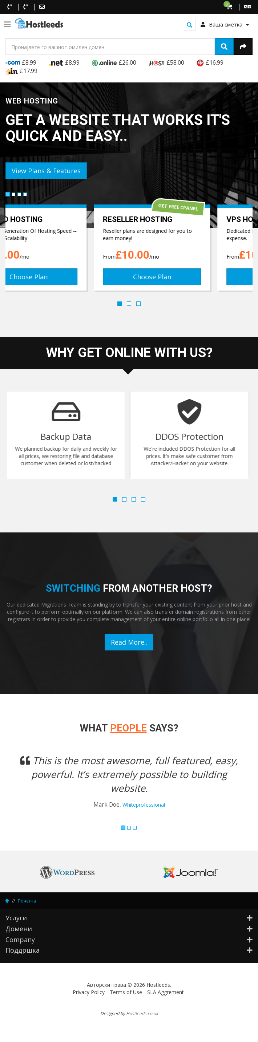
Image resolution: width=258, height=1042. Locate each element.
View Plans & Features (46, 170)
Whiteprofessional (143, 804)
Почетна (27, 901)
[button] (24, 786)
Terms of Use (126, 992)
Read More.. (129, 642)
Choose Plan (67, 276)
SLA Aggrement (165, 992)
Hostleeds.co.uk (142, 1013)
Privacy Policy (89, 992)
